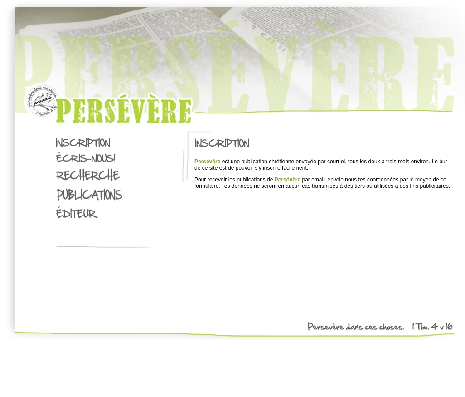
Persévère (207, 161)
